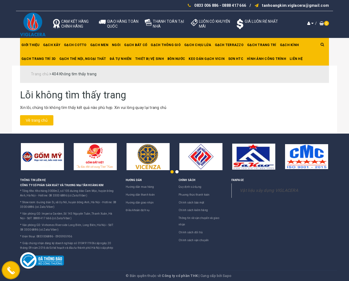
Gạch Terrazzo (229, 45)
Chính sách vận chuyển (194, 240)
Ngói (116, 45)
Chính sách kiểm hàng (193, 210)
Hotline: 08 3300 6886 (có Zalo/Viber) (62, 195)
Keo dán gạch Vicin (207, 59)
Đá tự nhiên (121, 59)
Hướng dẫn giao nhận (140, 202)
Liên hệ (296, 59)
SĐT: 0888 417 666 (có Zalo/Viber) (49, 218)
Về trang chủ (37, 120)
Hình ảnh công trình (266, 59)
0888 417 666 (234, 5)
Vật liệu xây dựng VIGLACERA (269, 190)
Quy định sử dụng (190, 186)
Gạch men (99, 45)
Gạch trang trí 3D (38, 59)
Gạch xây (51, 45)
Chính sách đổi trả (191, 232)
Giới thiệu (30, 45)
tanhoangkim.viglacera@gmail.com (295, 5)
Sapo (227, 276)
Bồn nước (176, 59)
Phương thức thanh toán (194, 194)
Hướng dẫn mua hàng (140, 186)
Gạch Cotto (75, 45)
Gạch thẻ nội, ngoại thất (82, 59)
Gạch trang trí (261, 45)
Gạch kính (289, 45)
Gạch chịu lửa (197, 45)
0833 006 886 (206, 5)
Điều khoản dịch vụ (138, 210)
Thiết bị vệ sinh (149, 59)
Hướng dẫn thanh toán (140, 194)
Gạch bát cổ (135, 45)
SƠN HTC (235, 59)
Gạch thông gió (166, 45)
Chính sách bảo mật (191, 202)
